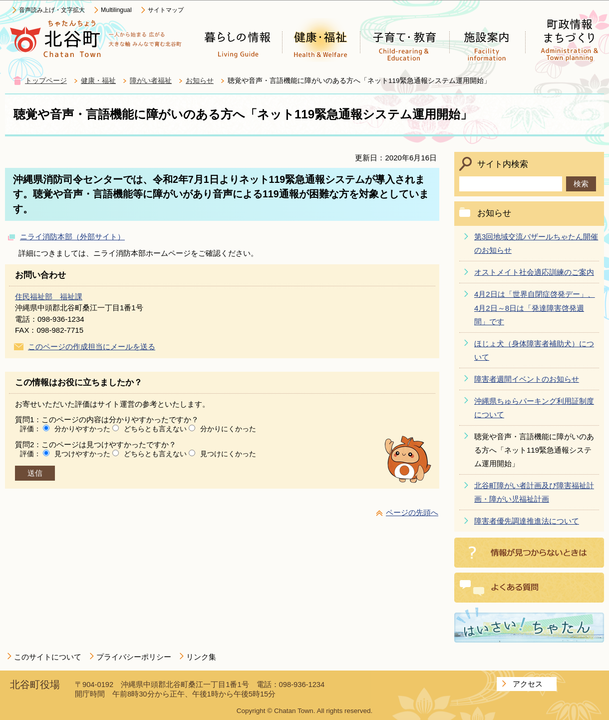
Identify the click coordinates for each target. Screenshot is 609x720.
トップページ (46, 80)
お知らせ (200, 80)
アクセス (528, 684)
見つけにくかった (228, 454)
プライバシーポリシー (133, 657)
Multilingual (116, 9)
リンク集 (201, 657)
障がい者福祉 (151, 80)
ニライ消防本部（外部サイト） (72, 236)
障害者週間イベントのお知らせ (526, 379)
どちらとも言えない (155, 429)
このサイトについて (47, 657)
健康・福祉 (98, 80)
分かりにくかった (228, 429)
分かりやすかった (82, 429)
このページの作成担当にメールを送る (91, 346)
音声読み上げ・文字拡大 (52, 9)
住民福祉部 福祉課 (48, 296)
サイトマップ (166, 9)
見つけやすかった (82, 454)
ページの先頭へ (412, 512)
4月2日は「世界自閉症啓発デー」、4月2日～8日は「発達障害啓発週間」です (534, 307)
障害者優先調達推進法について (526, 521)
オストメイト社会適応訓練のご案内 (534, 272)
